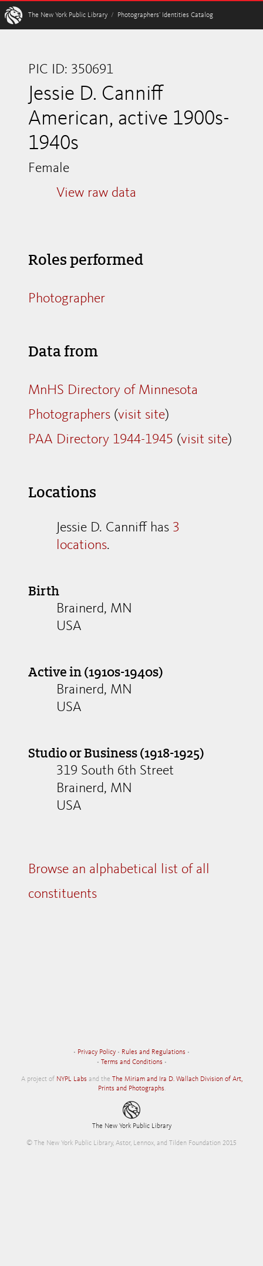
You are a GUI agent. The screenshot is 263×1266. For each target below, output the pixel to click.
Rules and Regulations (154, 1052)
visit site (141, 415)
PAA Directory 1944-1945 (100, 440)
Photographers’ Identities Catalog (165, 15)
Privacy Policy (96, 1052)
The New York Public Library (67, 15)
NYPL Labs (71, 1079)
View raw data (96, 193)
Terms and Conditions (132, 1062)
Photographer (66, 299)
